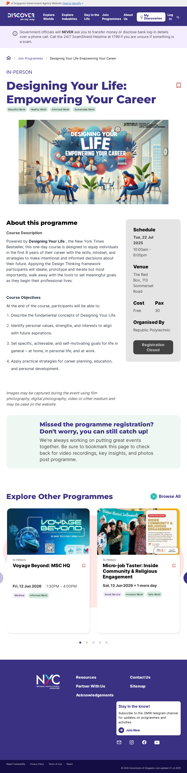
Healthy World (38, 109)
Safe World (154, 594)
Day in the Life (91, 17)
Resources (86, 677)
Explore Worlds (49, 17)
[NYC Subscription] (119, 742)
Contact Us (140, 677)
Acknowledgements (95, 695)
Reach (70, 764)
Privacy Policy (37, 764)
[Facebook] (144, 742)
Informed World (60, 109)
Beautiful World (16, 109)
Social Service (112, 594)
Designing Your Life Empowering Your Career (83, 58)
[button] (80, 643)
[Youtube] (157, 742)
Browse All (170, 496)
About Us (128, 17)
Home (8, 58)
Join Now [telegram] (129, 730)
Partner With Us (90, 686)
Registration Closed (153, 347)
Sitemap (137, 686)
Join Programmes (111, 17)
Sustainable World (84, 109)
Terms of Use (55, 764)
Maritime (19, 595)
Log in (170, 17)
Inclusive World (134, 594)
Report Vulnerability (15, 764)
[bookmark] (178, 85)
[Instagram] (131, 742)
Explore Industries (69, 17)
